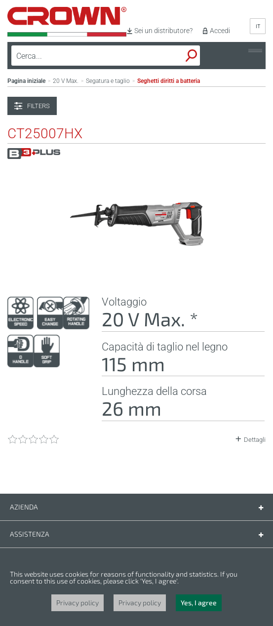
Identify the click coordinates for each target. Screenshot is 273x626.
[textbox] (82, 55)
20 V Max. (65, 81)
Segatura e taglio (108, 81)
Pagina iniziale (26, 81)
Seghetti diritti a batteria (168, 81)
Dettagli (255, 439)
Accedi (220, 31)
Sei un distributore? (163, 31)
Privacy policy (77, 602)
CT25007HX (44, 134)
